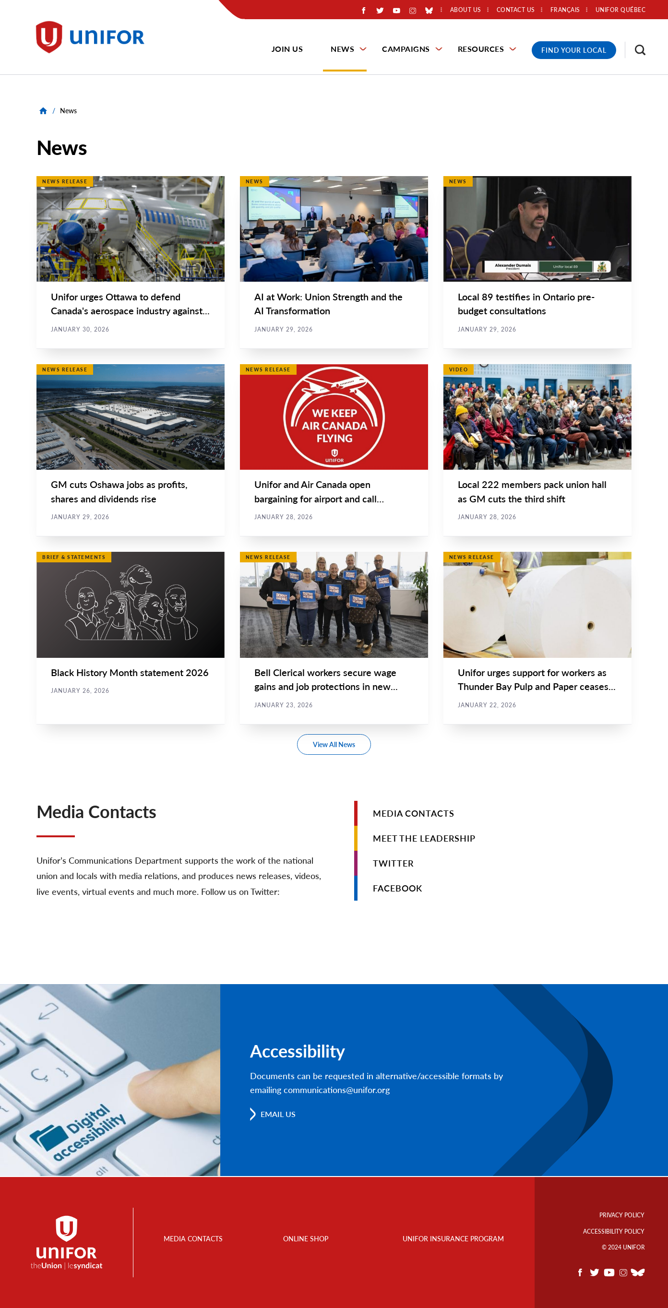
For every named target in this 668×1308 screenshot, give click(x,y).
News (342, 48)
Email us (278, 1114)
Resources (481, 48)
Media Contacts (413, 814)
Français (565, 10)
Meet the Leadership (424, 839)
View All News (334, 745)
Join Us (287, 48)
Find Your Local (574, 50)
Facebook (397, 889)
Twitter (393, 864)
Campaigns (406, 48)
